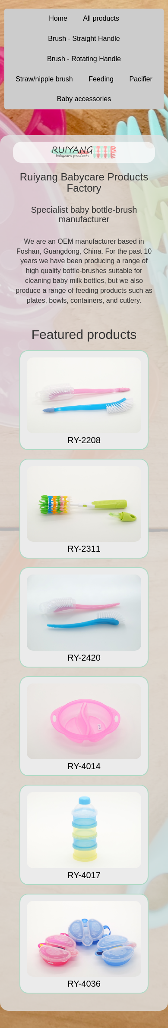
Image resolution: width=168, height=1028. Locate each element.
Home (58, 18)
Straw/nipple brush (44, 79)
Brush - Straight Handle (84, 38)
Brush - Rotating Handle (84, 58)
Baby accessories (84, 98)
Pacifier (140, 79)
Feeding (101, 79)
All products (101, 18)
